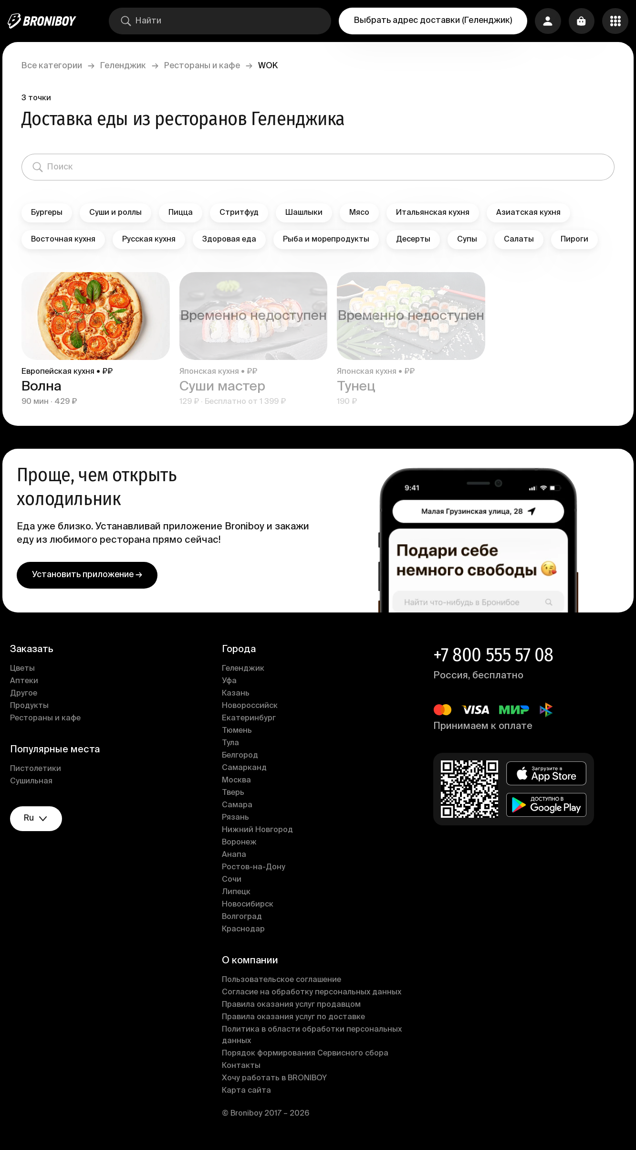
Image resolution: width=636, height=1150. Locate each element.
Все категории (57, 66)
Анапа (235, 855)
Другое (28, 693)
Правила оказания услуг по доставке (294, 1017)
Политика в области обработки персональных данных (313, 1035)
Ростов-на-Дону (255, 867)
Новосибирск (249, 904)
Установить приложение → (92, 574)
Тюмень (238, 731)
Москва (237, 780)
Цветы (27, 669)
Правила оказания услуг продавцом (292, 1005)
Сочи (233, 880)
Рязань (236, 818)
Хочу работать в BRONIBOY (275, 1078)
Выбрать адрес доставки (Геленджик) (431, 20)
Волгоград (243, 917)
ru (43, 819)
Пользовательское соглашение (283, 980)
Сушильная (36, 781)
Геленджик (128, 66)
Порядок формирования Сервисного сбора (306, 1053)
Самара (238, 805)
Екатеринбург (250, 718)
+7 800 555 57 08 (492, 655)
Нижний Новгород (258, 830)
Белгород (241, 756)
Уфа (230, 681)
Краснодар (244, 929)
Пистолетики (40, 769)
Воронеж (240, 842)
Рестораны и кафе (207, 66)
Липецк (237, 892)
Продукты (34, 706)
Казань (237, 693)
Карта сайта (247, 1091)
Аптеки (29, 681)
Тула (231, 743)
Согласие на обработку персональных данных (313, 992)
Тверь (234, 793)
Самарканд (245, 768)
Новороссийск (251, 706)
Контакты (242, 1066)
